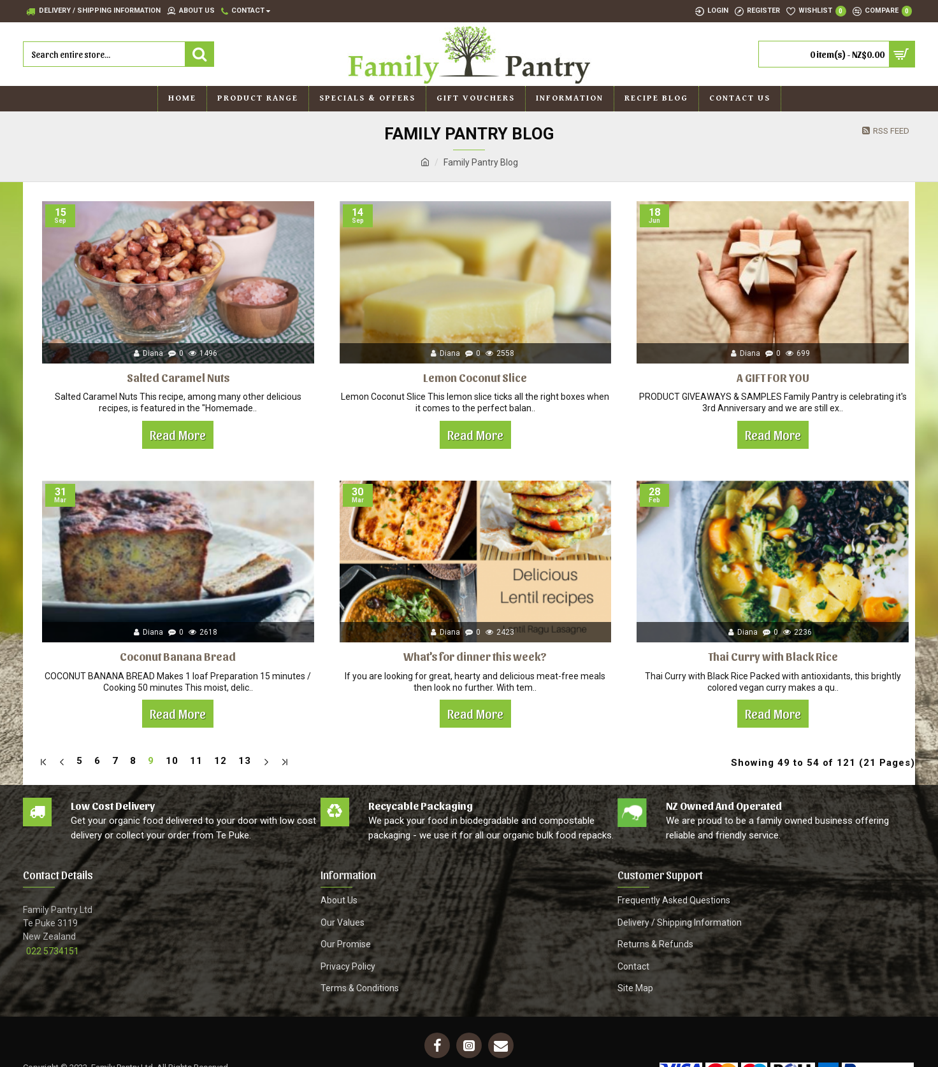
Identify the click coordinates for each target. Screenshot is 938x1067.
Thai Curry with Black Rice (773, 656)
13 (244, 761)
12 (220, 761)
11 (196, 761)
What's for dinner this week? (475, 656)
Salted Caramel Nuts (178, 377)
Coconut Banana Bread (178, 656)
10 (172, 761)
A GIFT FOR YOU (773, 377)
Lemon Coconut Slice (475, 377)
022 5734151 (52, 948)
